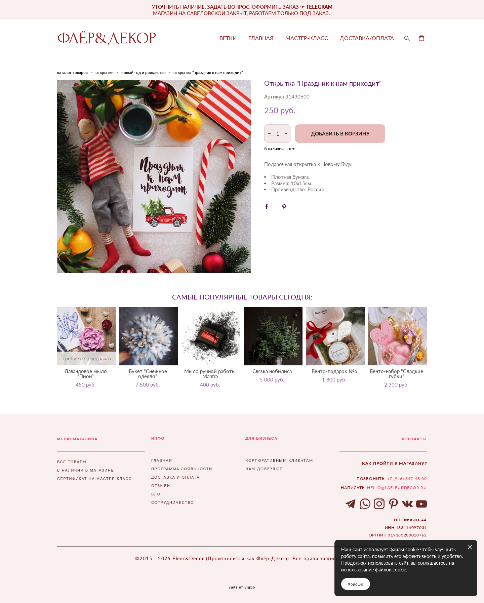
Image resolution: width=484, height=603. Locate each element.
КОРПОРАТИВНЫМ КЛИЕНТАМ (279, 460)
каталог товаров (72, 72)
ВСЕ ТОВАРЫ (72, 462)
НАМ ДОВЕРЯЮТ (264, 469)
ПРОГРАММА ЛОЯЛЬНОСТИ (181, 469)
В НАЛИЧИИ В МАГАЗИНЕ (85, 470)
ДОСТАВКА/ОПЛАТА (367, 38)
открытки (104, 72)
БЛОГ (157, 494)
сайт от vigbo (242, 587)
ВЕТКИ (228, 38)
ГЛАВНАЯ (261, 38)
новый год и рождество (143, 72)
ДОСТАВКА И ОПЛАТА (175, 477)
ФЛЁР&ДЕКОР (106, 38)
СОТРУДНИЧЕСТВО (172, 502)
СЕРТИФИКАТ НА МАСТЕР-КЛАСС (94, 479)
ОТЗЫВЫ (161, 486)
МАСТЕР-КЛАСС (306, 38)
